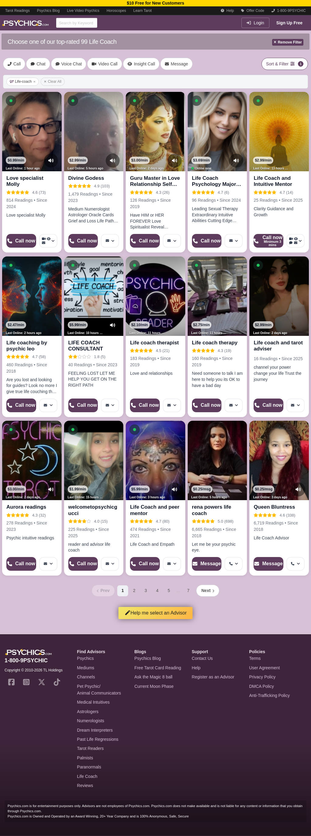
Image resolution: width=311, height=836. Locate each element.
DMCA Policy (261, 686)
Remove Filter (288, 42)
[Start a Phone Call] (21, 241)
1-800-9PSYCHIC (289, 11)
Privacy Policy (262, 676)
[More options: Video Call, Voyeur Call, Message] (48, 241)
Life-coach (23, 81)
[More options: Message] (110, 241)
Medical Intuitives (93, 702)
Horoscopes (116, 11)
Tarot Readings (17, 11)
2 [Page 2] (134, 590)
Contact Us (202, 658)
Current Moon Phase (153, 686)
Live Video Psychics (83, 11)
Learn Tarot (142, 11)
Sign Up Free (289, 22)
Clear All (52, 81)
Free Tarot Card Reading (157, 667)
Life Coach (87, 776)
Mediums (85, 667)
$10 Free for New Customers (155, 3)
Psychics (85, 658)
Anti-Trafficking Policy (269, 695)
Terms (255, 658)
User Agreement (264, 667)
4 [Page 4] (157, 590)
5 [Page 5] (169, 590)
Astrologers (88, 711)
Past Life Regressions (97, 739)
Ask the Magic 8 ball (153, 676)
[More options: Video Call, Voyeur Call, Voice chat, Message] (295, 241)
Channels (86, 676)
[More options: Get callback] (233, 564)
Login (255, 22)
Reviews (85, 785)
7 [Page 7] (188, 590)
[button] (11, 101)
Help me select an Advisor (156, 612)
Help (227, 11)
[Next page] (207, 591)
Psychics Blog (48, 11)
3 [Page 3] (146, 590)
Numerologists (90, 720)
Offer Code (252, 11)
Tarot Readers (90, 748)
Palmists (85, 757)
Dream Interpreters (95, 730)
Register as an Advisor (213, 676)
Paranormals (89, 767)
